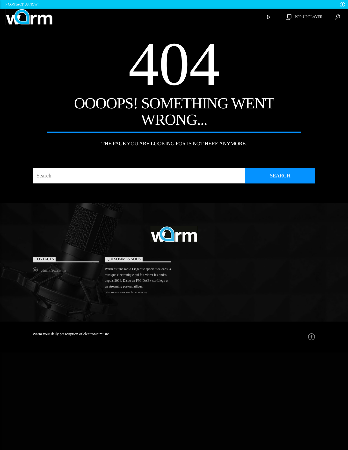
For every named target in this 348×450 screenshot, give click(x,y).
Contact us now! (22, 4)
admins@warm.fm (53, 368)
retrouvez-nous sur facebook (126, 390)
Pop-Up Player (304, 17)
